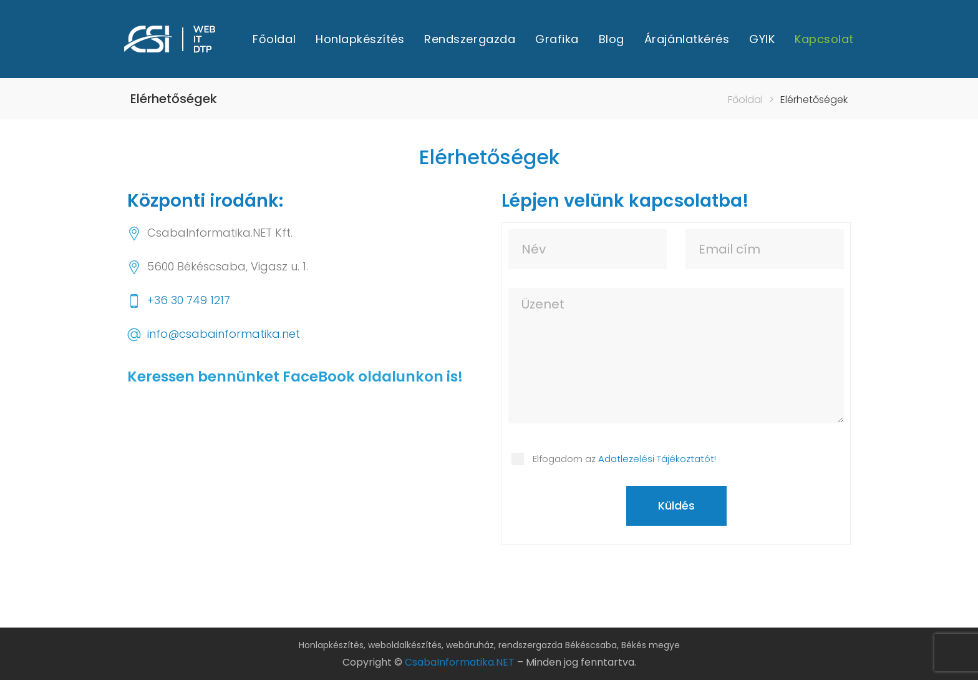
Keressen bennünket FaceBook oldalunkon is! (295, 377)
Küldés (676, 505)
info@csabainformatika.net (223, 334)
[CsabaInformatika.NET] (302, 490)
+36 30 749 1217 (188, 300)
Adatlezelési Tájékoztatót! (657, 458)
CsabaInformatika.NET (460, 662)
